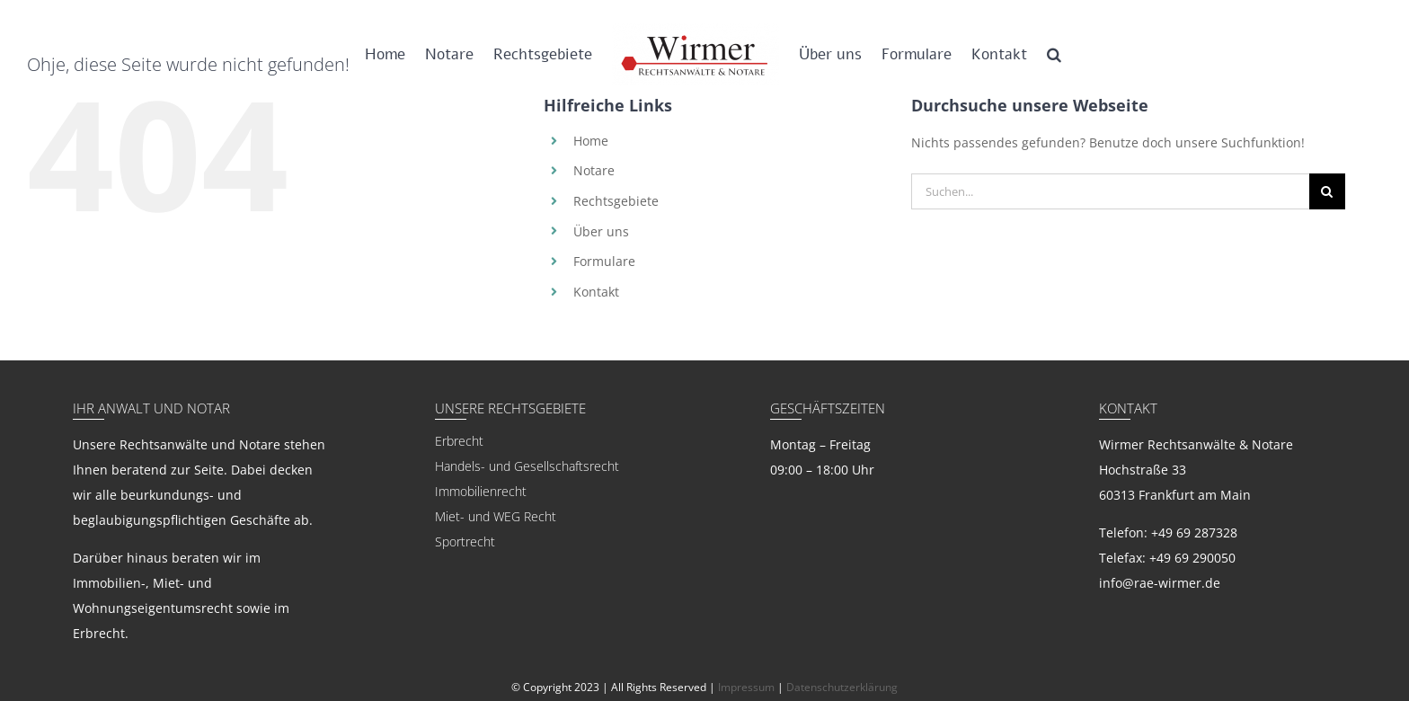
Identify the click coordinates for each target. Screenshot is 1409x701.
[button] (1054, 54)
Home (590, 140)
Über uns (601, 231)
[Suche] (1327, 191)
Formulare (604, 261)
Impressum (746, 687)
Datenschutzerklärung (842, 687)
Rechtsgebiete (616, 200)
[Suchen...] (1110, 191)
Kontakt (596, 291)
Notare (594, 170)
